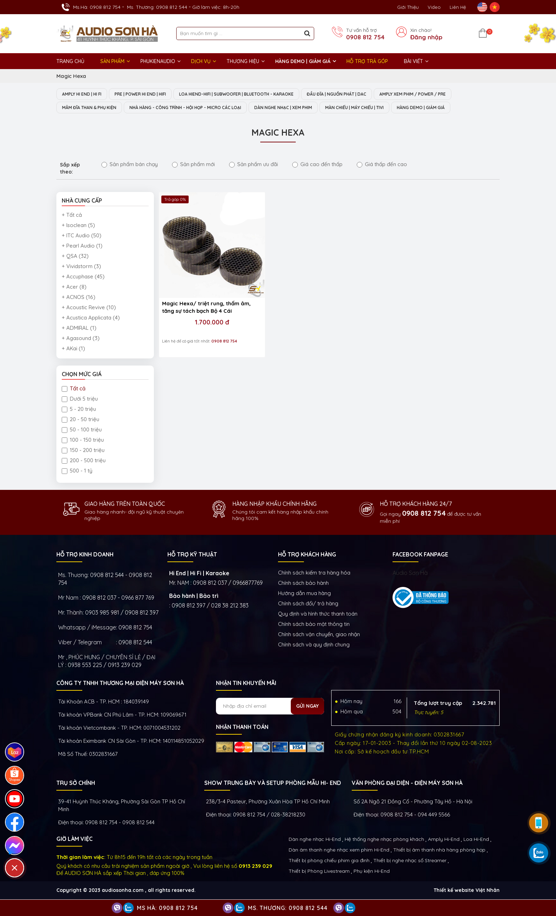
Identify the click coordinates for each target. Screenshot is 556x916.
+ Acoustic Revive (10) (89, 308)
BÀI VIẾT (413, 61)
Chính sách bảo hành (303, 583)
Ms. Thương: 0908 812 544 (157, 7)
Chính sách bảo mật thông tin (314, 624)
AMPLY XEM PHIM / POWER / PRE (447, 94)
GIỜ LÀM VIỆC (74, 839)
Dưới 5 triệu (80, 399)
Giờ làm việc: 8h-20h (215, 7)
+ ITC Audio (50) (81, 236)
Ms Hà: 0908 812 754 (167, 907)
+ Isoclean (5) (78, 225)
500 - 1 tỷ (77, 471)
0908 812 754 (365, 37)
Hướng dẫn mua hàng (304, 593)
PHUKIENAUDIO (157, 61)
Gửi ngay (307, 706)
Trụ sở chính (75, 783)
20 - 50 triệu (80, 420)
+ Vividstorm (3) (81, 267)
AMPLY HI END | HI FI (85, 94)
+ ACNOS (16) (78, 297)
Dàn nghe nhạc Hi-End (315, 840)
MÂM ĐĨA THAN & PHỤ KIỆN (92, 108)
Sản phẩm (112, 61)
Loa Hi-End (476, 840)
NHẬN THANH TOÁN (242, 727)
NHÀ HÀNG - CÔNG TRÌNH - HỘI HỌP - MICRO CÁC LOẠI (200, 108)
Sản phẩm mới (193, 165)
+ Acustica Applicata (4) (91, 318)
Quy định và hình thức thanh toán (317, 614)
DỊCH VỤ (201, 61)
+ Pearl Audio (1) (82, 246)
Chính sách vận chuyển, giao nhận (319, 635)
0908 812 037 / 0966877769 (228, 583)
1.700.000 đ (200, 298)
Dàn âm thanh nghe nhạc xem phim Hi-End (339, 850)
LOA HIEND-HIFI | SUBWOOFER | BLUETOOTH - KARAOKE (255, 94)
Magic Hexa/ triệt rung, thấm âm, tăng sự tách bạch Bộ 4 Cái (198, 284)
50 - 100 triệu (82, 430)
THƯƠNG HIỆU (243, 61)
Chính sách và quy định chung (314, 645)
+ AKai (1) (73, 349)
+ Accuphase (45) (83, 277)
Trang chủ (70, 61)
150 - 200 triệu (83, 450)
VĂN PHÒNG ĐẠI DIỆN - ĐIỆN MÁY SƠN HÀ (407, 783)
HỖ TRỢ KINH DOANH (84, 555)
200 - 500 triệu (84, 461)
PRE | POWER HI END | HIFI (150, 94)
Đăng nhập (426, 37)
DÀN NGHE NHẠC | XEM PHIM (309, 108)
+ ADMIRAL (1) (79, 328)
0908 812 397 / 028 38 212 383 (210, 606)
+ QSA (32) (75, 256)
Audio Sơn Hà (410, 573)
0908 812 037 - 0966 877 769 (118, 598)
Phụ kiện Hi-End (372, 872)
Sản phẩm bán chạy (129, 165)
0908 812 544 (135, 642)
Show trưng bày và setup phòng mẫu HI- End (272, 783)
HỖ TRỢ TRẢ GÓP (367, 61)
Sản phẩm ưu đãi (253, 165)
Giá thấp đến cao (382, 165)
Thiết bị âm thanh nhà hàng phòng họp (439, 850)
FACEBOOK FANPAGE (420, 555)
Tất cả (73, 389)
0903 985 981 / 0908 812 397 (122, 613)
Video (434, 7)
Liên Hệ (458, 7)
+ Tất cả (72, 215)
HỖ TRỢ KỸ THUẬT (192, 555)
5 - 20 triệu (79, 409)
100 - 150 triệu (83, 440)
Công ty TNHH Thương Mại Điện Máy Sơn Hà (120, 683)
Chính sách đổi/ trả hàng (308, 604)
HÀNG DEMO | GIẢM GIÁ (302, 61)
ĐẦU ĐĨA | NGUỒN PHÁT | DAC (364, 94)
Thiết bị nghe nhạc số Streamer (409, 861)
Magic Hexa (71, 76)
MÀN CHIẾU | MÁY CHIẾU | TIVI (388, 108)
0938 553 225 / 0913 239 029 (104, 665)
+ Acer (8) (74, 287)
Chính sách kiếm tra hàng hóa (314, 573)
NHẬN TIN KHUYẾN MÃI (246, 683)
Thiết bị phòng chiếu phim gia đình (329, 861)
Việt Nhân (488, 891)
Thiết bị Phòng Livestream (319, 872)
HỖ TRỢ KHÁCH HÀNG (307, 555)
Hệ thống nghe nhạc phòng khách (384, 840)
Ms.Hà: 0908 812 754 (97, 7)
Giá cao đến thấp (317, 165)
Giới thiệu (408, 7)
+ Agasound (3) (81, 338)
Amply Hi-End (444, 840)
